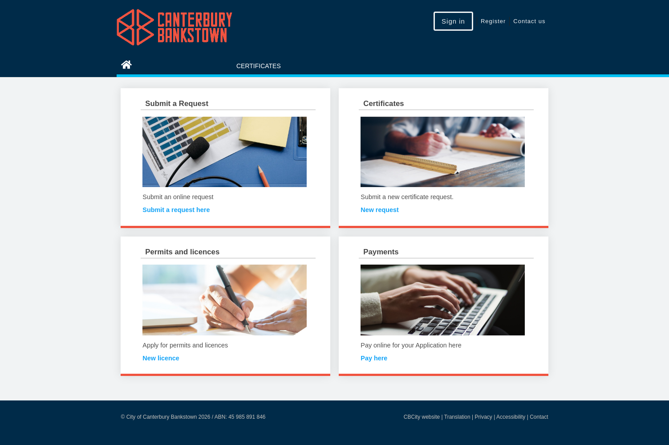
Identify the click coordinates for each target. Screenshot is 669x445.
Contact (539, 417)
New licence (160, 358)
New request (380, 209)
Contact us (529, 21)
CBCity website (422, 417)
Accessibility (510, 417)
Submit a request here (176, 209)
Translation (457, 417)
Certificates (258, 65)
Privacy (483, 417)
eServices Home (164, 66)
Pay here (374, 358)
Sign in (453, 21)
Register (493, 21)
